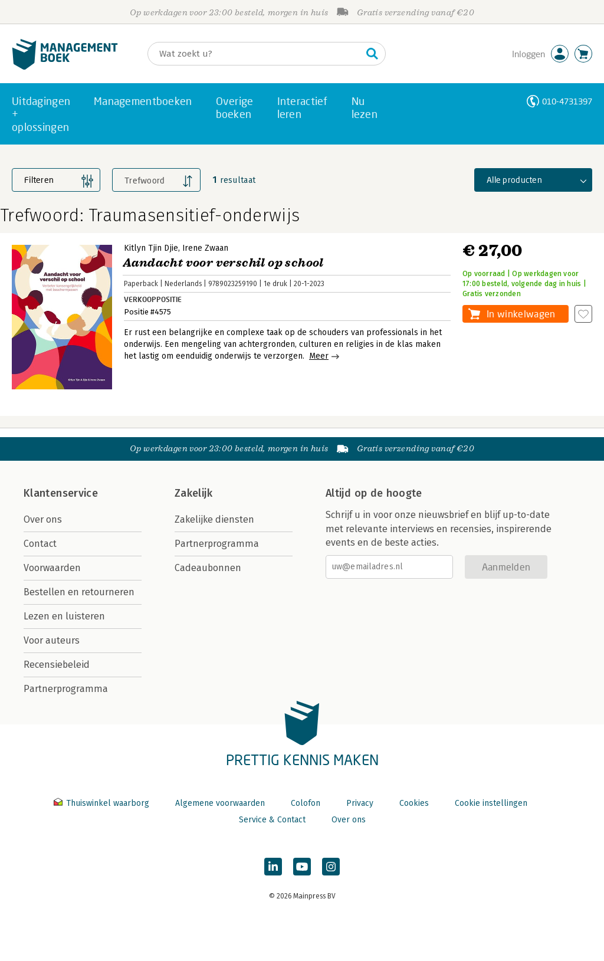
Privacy (359, 803)
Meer (319, 356)
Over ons (43, 519)
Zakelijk (193, 493)
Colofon (305, 803)
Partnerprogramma (66, 688)
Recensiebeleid (57, 664)
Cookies (414, 803)
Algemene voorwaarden (220, 803)
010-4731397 (567, 101)
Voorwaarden (52, 567)
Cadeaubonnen (208, 567)
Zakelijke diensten (214, 519)
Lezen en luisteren (64, 616)
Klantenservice (61, 493)
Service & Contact (272, 820)
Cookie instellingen (491, 803)
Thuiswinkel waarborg (103, 803)
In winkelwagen (521, 313)
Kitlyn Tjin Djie (151, 248)
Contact (40, 543)
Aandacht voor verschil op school (223, 262)
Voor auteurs (52, 640)
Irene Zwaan (205, 248)
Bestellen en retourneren (79, 592)
